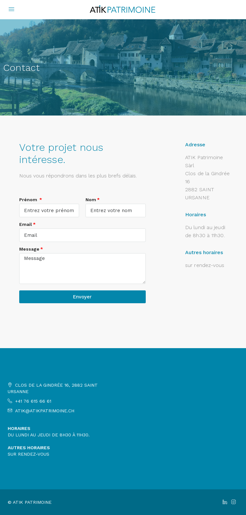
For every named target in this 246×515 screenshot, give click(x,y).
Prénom (28, 199)
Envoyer (82, 297)
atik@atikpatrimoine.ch (44, 410)
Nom (91, 199)
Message (29, 249)
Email (25, 224)
